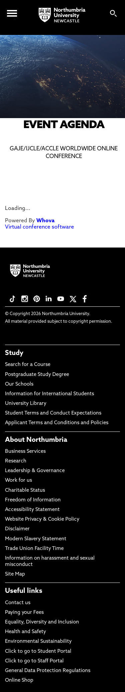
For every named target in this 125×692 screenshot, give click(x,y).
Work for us (18, 480)
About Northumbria (36, 440)
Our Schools (19, 384)
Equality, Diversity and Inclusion (42, 622)
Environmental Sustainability (38, 641)
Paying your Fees (24, 612)
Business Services (25, 451)
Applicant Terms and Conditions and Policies (56, 423)
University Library (25, 403)
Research (15, 461)
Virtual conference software (39, 227)
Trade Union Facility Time (34, 548)
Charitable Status (25, 490)
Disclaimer (17, 529)
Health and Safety (25, 631)
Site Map (15, 574)
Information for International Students (49, 394)
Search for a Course (27, 364)
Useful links (23, 591)
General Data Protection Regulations (47, 670)
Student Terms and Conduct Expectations (53, 413)
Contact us (17, 603)
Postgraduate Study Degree (37, 374)
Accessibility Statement (32, 509)
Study (14, 353)
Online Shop (19, 680)
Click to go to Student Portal (38, 651)
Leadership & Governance (35, 470)
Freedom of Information (33, 500)
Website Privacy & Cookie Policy (42, 519)
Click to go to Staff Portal (34, 661)
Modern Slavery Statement (35, 539)
